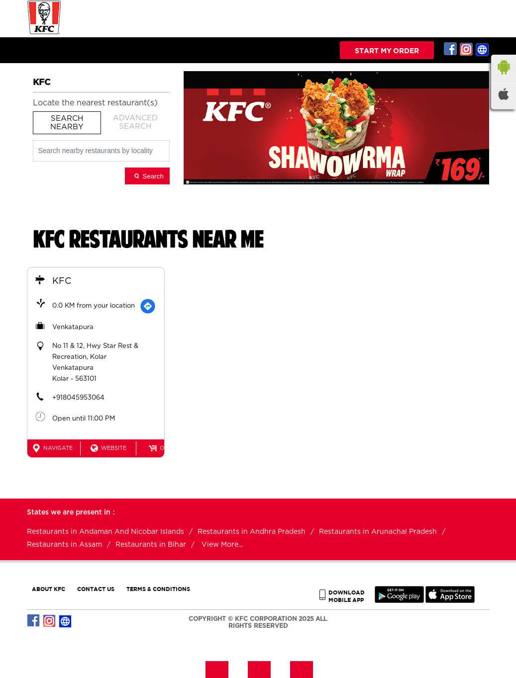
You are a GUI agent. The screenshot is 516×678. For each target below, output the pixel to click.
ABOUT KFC (48, 589)
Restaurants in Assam (64, 544)
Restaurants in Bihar (150, 544)
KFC (61, 281)
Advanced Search (135, 122)
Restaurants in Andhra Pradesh (252, 531)
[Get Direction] (148, 306)
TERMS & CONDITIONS (158, 589)
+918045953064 (78, 398)
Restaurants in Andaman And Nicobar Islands (105, 531)
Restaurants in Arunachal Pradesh (378, 531)
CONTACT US (95, 589)
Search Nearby (67, 123)
